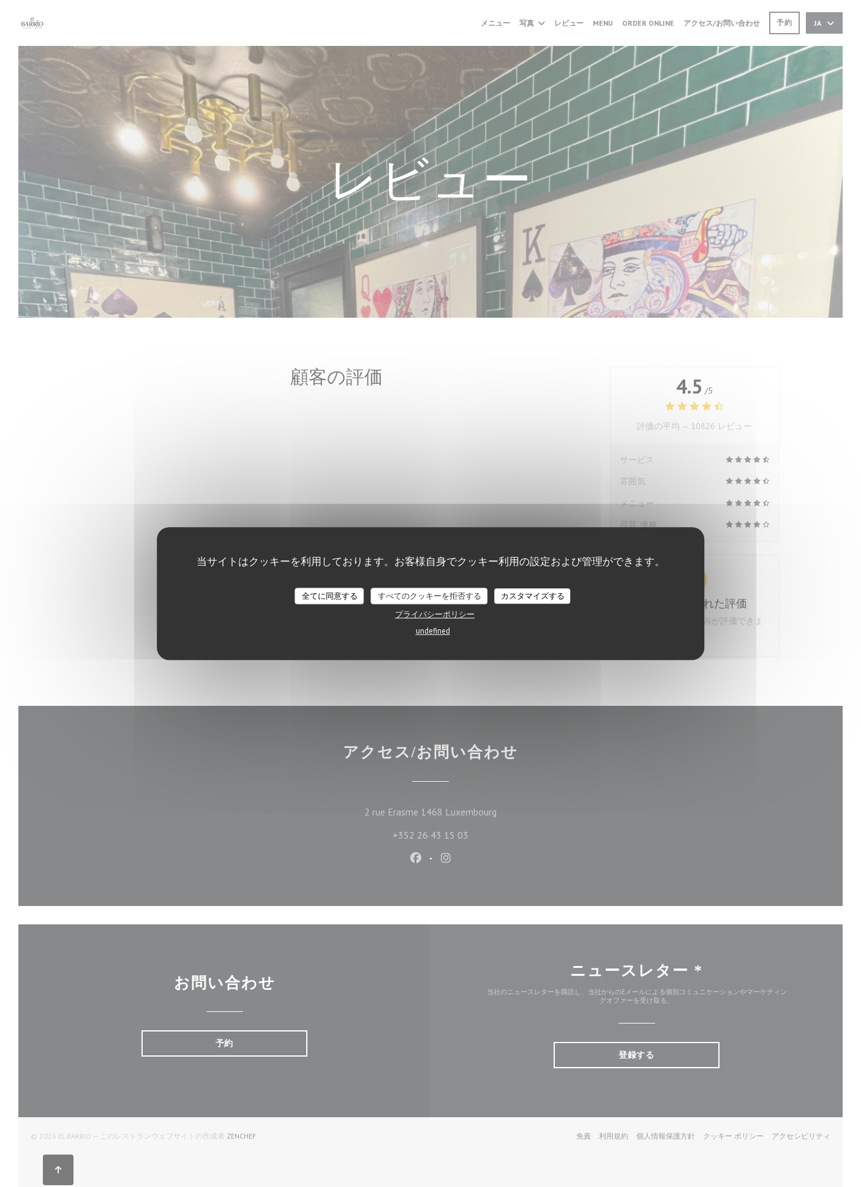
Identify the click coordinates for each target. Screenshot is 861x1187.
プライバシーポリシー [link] (435, 614)
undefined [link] (433, 631)
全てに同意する (330, 596)
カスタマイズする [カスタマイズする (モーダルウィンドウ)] (533, 596)
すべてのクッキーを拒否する (429, 596)
